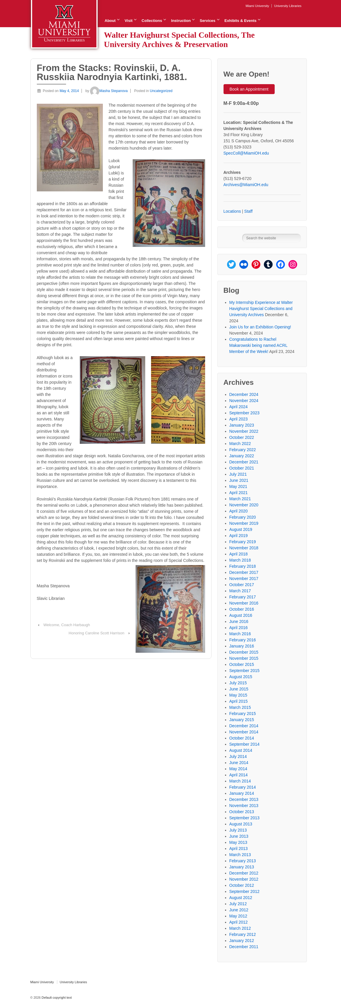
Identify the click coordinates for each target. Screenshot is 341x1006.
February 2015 (242, 713)
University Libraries (288, 6)
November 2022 (244, 431)
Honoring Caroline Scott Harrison (96, 633)
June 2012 (238, 910)
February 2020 (242, 517)
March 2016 (240, 633)
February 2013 (242, 860)
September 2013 (244, 817)
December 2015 (244, 652)
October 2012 (241, 885)
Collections (152, 20)
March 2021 (240, 498)
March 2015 (240, 707)
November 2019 (244, 523)
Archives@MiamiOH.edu (246, 184)
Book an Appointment (249, 89)
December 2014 (244, 725)
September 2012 (244, 891)
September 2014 (244, 744)
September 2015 (244, 670)
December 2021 (244, 462)
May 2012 (238, 916)
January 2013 (241, 867)
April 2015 (238, 701)
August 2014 (240, 750)
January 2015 (241, 719)
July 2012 (238, 903)
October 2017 (241, 584)
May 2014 (238, 768)
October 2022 (241, 437)
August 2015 (240, 676)
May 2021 (238, 486)
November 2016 (244, 603)
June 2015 (238, 689)
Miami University (257, 6)
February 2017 (242, 597)
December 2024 (244, 394)
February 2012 (242, 934)
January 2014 (241, 793)
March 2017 (240, 590)
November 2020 (244, 505)
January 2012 (241, 940)
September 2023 (244, 413)
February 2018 (242, 566)
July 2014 (238, 756)
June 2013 (238, 836)
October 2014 (241, 738)
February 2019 (242, 541)
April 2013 (238, 848)
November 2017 (244, 578)
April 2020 (238, 511)
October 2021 (241, 468)
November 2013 (244, 805)
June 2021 (238, 480)
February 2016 (242, 640)
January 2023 (241, 425)
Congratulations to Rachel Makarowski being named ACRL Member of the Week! (258, 345)
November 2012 (244, 879)
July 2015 (238, 683)
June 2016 (238, 621)
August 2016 (240, 615)
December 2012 (244, 873)
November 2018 (244, 548)
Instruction (181, 20)
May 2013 (238, 842)
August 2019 (240, 529)
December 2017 (244, 572)
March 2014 (240, 781)
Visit (128, 20)
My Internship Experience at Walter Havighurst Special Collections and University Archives (261, 308)
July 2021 (238, 474)
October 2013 (241, 811)
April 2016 (238, 627)
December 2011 (244, 946)
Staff (248, 211)
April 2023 (238, 419)
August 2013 (240, 824)
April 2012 (238, 922)
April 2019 (238, 535)
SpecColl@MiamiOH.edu (246, 153)
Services (208, 20)
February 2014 (242, 787)
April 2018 (238, 554)
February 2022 (242, 449)
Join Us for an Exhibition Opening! (260, 327)
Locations (232, 211)
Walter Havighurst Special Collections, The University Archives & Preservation (179, 39)
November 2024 (244, 400)
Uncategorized (161, 91)
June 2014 (238, 762)
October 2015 (241, 664)
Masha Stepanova (109, 91)
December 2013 (244, 799)
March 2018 (240, 560)
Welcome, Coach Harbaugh (66, 625)
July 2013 (238, 830)
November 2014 (244, 732)
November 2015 (244, 658)
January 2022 (241, 455)
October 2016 (241, 609)
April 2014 (238, 775)
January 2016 (241, 646)
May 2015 (238, 695)
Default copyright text (56, 997)
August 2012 (240, 897)
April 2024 (238, 406)
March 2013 (240, 854)
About (110, 20)
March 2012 (240, 928)
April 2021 (238, 492)
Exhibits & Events (240, 20)
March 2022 (240, 443)
